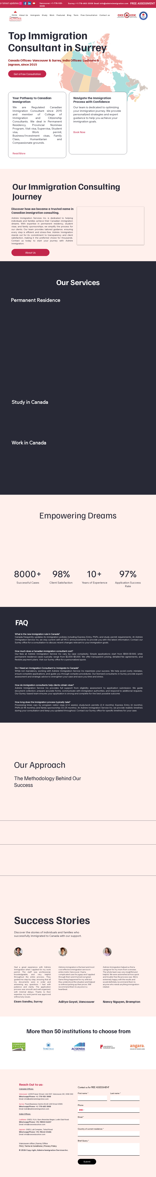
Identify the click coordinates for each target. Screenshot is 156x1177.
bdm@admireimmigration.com (36, 1109)
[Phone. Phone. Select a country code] (82, 1110)
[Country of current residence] (108, 1133)
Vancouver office (27, 1143)
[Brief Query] (109, 1149)
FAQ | (21, 1146)
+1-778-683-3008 (43, 1106)
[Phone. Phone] (111, 1109)
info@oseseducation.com (34, 1124)
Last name (115, 1093)
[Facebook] (25, 3)
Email (81, 1117)
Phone (80, 1105)
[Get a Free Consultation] (27, 73)
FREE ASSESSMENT (142, 3)
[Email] (108, 1121)
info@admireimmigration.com (114, 3)
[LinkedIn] (29, 3)
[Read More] (37, 153)
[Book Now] (98, 132)
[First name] (91, 1098)
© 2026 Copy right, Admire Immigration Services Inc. (43, 1150)
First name (83, 1093)
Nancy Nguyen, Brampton (121, 1001)
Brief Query (83, 1141)
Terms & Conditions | (34, 1146)
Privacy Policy (50, 1146)
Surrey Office (42, 1143)
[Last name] (124, 1098)
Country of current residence (91, 1129)
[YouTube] (33, 3)
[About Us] (30, 252)
